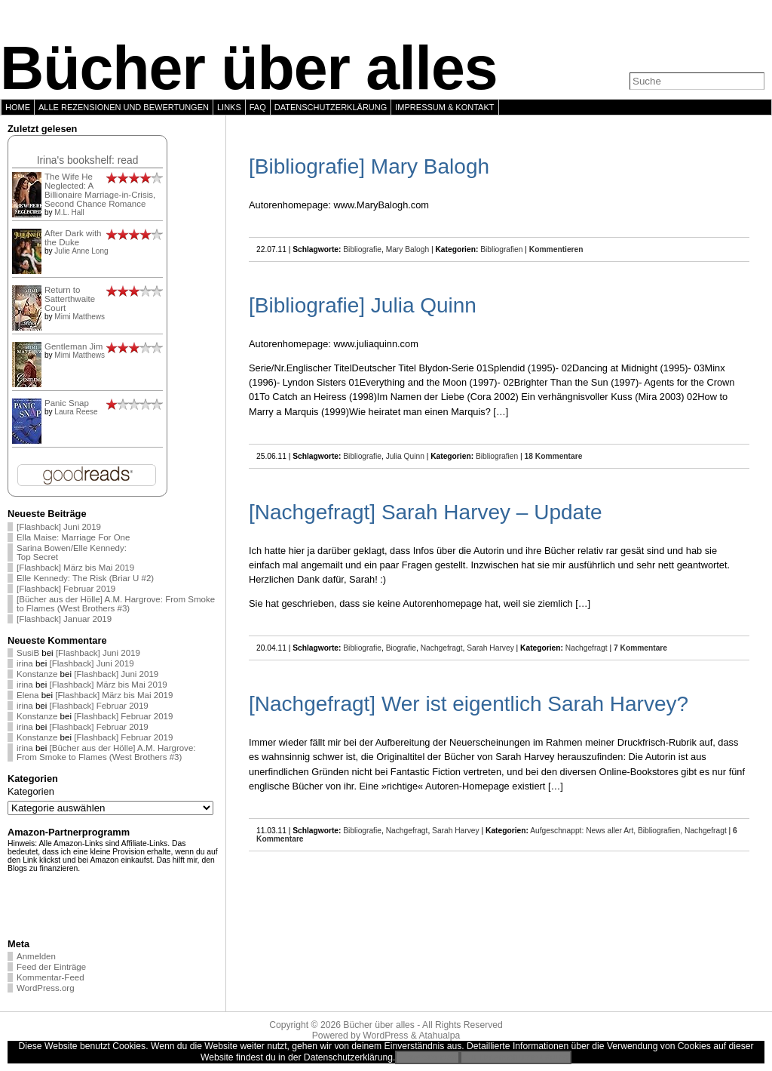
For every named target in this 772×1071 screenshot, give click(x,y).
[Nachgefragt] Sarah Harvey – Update (425, 512)
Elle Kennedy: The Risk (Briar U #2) (85, 578)
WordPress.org (46, 988)
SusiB (28, 652)
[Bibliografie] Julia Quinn (362, 305)
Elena (27, 695)
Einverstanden (427, 1057)
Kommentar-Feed (50, 977)
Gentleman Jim (73, 346)
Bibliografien (501, 249)
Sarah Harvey (490, 648)
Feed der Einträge (51, 966)
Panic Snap (66, 403)
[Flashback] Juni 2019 (59, 526)
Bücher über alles (249, 68)
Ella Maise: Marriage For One (73, 537)
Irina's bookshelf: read (88, 160)
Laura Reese (75, 412)
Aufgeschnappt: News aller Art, (584, 830)
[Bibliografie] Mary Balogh (369, 166)
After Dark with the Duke (73, 238)
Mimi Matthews (79, 316)
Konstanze (37, 674)
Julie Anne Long (81, 251)
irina (25, 663)
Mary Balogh (407, 249)
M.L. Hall (69, 212)
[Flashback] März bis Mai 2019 (75, 567)
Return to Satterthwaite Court (69, 298)
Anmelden (36, 956)
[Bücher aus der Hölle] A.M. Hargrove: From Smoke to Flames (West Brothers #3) (116, 604)
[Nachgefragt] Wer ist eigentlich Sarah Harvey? (468, 704)
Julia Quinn (405, 456)
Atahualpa (439, 1035)
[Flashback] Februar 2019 (66, 588)
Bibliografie (362, 249)
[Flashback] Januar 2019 (64, 618)
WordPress (385, 1035)
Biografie (401, 648)
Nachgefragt (442, 648)
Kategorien (31, 791)
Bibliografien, (661, 830)
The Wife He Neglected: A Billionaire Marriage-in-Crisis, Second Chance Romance (99, 190)
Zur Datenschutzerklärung (515, 1057)
